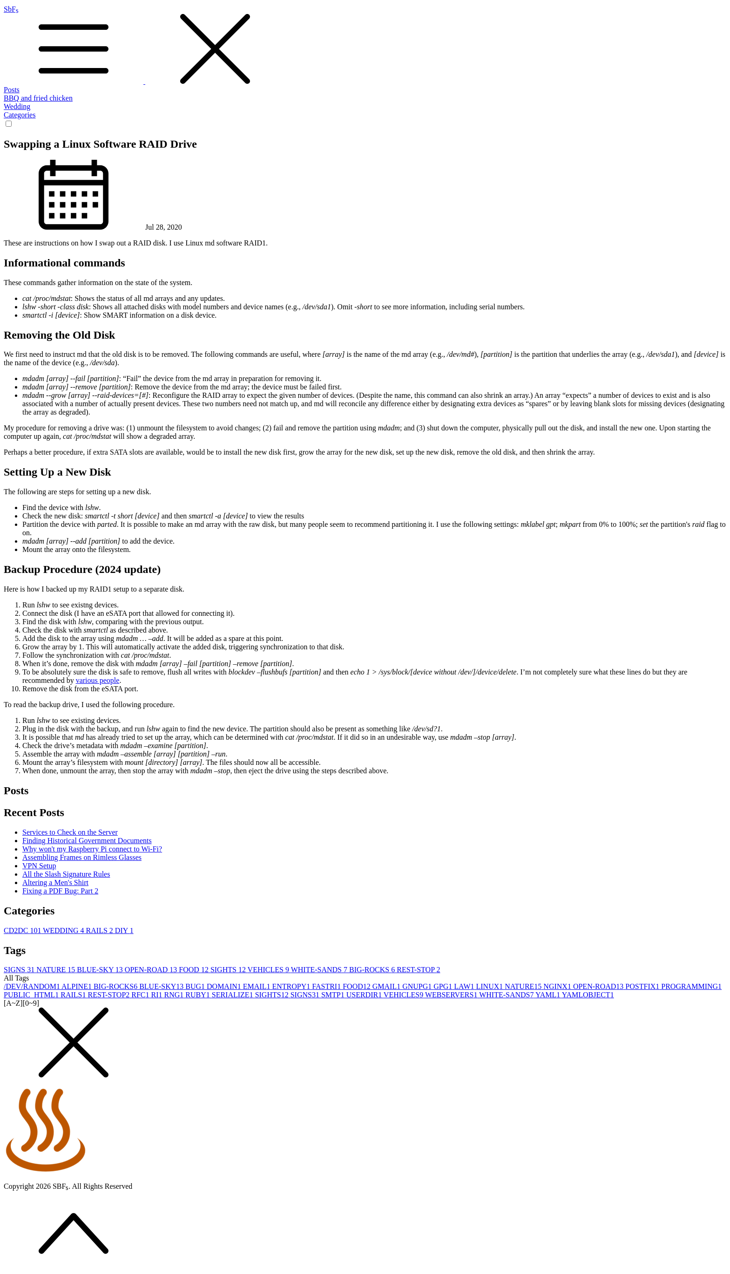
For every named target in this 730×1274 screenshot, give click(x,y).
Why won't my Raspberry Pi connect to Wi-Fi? (92, 849)
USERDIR (365, 995)
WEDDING (64, 930)
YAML (548, 995)
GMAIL (387, 986)
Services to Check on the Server (70, 832)
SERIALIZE (233, 995)
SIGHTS (229, 970)
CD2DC (23, 930)
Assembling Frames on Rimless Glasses (82, 857)
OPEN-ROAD (152, 970)
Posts (12, 90)
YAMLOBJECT (588, 995)
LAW (465, 986)
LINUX (490, 986)
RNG (175, 995)
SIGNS (20, 970)
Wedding (17, 106)
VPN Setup (39, 866)
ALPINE (77, 986)
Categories (19, 115)
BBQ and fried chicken (38, 98)
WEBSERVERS (452, 995)
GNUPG (417, 986)
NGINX (558, 986)
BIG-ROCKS (373, 970)
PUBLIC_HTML (32, 995)
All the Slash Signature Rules (66, 874)
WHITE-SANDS (320, 970)
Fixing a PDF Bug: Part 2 (60, 891)
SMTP (333, 995)
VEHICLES (269, 970)
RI (157, 995)
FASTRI (327, 986)
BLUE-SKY (101, 970)
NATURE (56, 970)
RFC (141, 995)
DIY (124, 930)
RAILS (100, 930)
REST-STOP (418, 970)
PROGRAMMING (691, 986)
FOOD (194, 970)
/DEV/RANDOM (32, 986)
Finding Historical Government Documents (87, 841)
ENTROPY (292, 986)
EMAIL (257, 986)
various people (98, 680)
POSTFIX (643, 986)
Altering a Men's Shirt (55, 882)
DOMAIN (225, 986)
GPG (443, 986)
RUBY (198, 995)
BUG (196, 986)
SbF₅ (365, 45)
